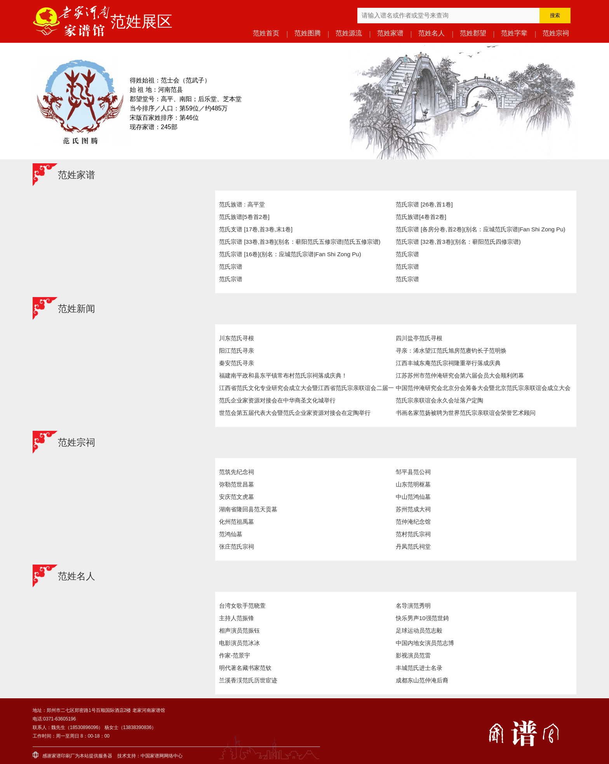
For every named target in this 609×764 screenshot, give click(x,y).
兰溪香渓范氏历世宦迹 (248, 680)
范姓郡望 (473, 33)
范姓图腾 (307, 33)
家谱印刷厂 (63, 756)
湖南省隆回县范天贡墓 (248, 509)
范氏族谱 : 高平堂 (242, 204)
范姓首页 (266, 33)
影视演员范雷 (413, 655)
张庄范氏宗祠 (236, 546)
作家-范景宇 (234, 655)
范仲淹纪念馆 (413, 521)
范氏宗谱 (407, 254)
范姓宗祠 (556, 33)
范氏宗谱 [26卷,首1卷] (424, 204)
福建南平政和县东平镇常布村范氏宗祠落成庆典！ (283, 375)
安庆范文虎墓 (236, 496)
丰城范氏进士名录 (419, 667)
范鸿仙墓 (230, 534)
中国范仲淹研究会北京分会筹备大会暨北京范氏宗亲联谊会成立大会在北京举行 (483, 389)
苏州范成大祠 (413, 509)
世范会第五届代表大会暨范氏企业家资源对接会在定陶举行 (295, 412)
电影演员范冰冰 (239, 643)
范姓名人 (431, 33)
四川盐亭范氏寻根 (419, 338)
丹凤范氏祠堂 (413, 546)
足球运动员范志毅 (419, 630)
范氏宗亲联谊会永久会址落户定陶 (439, 400)
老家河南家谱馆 (71, 21)
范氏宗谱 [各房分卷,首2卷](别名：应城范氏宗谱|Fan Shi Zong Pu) (480, 229)
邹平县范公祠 (413, 472)
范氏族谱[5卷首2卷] (244, 216)
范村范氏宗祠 (413, 534)
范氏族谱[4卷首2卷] (421, 216)
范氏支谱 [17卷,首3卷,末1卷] (255, 229)
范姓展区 (141, 21)
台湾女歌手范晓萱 (242, 605)
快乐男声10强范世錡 (422, 618)
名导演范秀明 (413, 605)
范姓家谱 (390, 33)
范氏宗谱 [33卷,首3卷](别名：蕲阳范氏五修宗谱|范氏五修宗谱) (300, 241)
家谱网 (157, 756)
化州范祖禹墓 (236, 521)
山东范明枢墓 (413, 484)
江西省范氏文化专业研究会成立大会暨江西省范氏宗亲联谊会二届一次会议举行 (306, 389)
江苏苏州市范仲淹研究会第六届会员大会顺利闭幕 (460, 375)
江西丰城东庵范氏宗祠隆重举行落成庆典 (448, 363)
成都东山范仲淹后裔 (422, 680)
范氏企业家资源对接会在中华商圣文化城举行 (277, 400)
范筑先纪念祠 (236, 472)
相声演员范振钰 (239, 630)
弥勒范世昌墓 (236, 484)
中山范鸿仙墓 (413, 496)
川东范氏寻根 (236, 338)
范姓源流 (349, 33)
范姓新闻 (76, 308)
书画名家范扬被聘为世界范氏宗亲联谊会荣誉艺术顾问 (466, 412)
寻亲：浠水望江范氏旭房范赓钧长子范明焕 (451, 350)
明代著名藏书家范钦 (245, 667)
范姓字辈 (514, 33)
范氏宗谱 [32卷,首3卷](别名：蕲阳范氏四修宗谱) (458, 241)
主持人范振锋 (236, 618)
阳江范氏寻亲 (236, 350)
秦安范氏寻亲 (236, 363)
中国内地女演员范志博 (425, 643)
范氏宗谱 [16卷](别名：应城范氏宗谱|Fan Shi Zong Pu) (290, 254)
